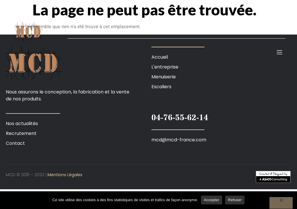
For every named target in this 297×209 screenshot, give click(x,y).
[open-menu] (279, 52)
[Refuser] (281, 203)
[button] (148, 176)
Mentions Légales (65, 175)
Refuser (235, 200)
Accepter (211, 200)
